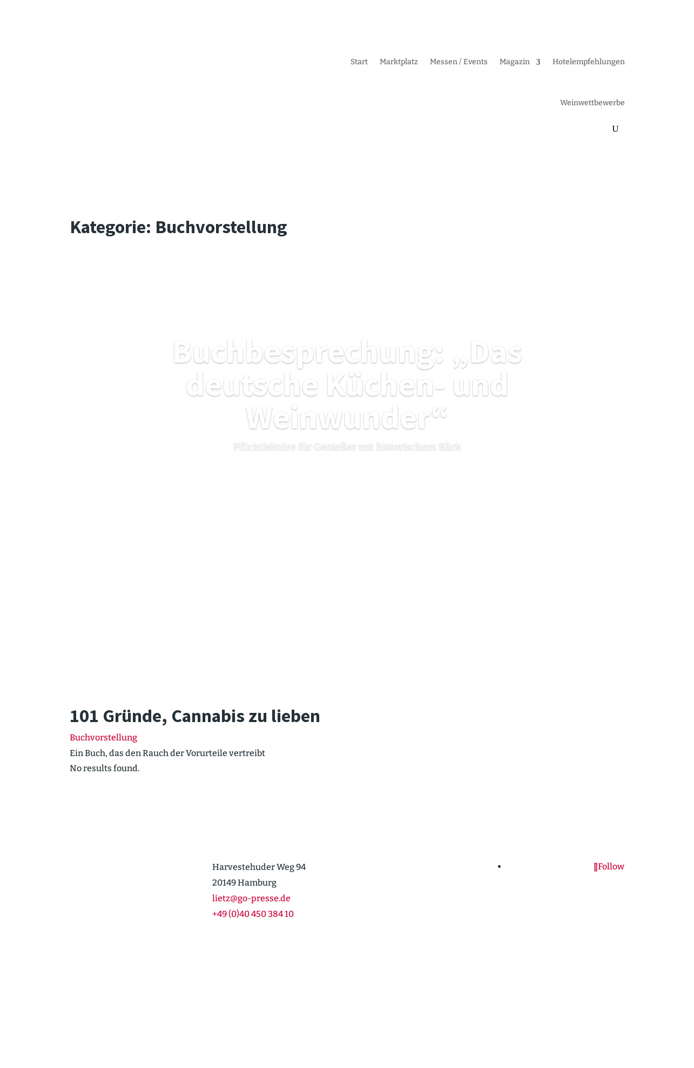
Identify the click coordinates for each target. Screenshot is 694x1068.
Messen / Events (459, 61)
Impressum (421, 1019)
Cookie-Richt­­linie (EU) (493, 1019)
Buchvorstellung (103, 737)
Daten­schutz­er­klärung (584, 1019)
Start (359, 61)
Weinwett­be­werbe (592, 102)
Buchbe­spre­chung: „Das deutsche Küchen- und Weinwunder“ (347, 384)
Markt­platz (399, 61)
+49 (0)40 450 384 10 (253, 914)
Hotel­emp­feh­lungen (588, 61)
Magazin (515, 61)
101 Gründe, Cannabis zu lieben (195, 715)
